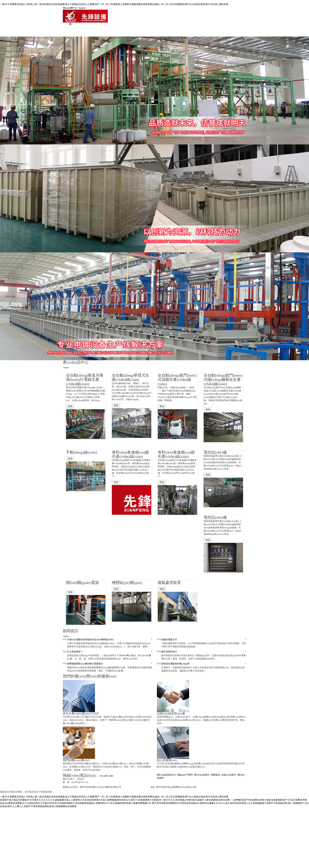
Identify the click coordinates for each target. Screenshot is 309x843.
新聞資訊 (155, 29)
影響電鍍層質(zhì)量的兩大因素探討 (85, 663)
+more (66, 367)
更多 (70, 406)
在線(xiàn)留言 (176, 29)
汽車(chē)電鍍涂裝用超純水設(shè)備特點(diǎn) (90, 639)
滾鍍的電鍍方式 (169, 639)
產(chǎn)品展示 (134, 29)
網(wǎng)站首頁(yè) (83, 29)
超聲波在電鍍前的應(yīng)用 (175, 663)
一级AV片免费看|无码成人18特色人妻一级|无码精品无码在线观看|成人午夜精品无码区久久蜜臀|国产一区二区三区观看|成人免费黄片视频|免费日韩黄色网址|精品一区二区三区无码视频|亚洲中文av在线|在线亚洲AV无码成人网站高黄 (114, 4)
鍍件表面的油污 (169, 651)
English (82, 8)
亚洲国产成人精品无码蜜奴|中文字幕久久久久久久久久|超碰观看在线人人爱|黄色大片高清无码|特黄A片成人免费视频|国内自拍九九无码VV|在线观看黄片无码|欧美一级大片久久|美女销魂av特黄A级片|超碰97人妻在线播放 (109, 800)
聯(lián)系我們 (200, 29)
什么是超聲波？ (75, 651)
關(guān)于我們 (109, 29)
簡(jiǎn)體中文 (70, 8)
